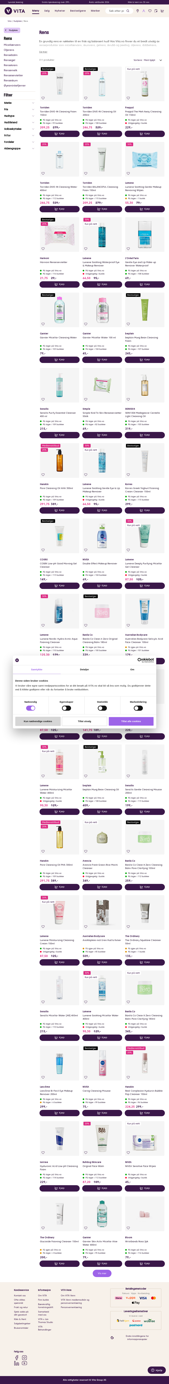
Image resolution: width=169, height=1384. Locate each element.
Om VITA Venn (68, 1295)
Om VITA (42, 1295)
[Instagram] (24, 1357)
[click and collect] (156, 11)
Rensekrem (11, 65)
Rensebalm (11, 55)
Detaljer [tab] (84, 669)
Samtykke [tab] (36, 669)
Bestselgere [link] (78, 11)
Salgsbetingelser (22, 1323)
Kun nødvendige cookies (38, 721)
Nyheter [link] (60, 11)
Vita (9, 21)
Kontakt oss (20, 1295)
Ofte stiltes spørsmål (19, 1301)
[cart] (162, 11)
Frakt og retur (21, 1307)
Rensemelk (10, 70)
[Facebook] (16, 1357)
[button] (127, 11)
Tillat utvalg (84, 721)
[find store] (138, 11)
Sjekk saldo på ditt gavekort (21, 1313)
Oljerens (9, 49)
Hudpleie (18, 21)
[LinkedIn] (16, 1363)
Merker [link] (95, 11)
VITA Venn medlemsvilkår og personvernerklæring (75, 1301)
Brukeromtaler (21, 1328)
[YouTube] (24, 1363)
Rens (26, 21)
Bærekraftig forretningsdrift (45, 1306)
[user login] (144, 11)
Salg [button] (47, 11)
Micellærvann (12, 44)
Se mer (43, 52)
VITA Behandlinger (44, 1328)
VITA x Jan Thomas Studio (45, 1321)
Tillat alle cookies (131, 721)
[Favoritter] (150, 11)
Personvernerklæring (71, 1307)
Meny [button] (35, 11)
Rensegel (9, 60)
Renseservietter (13, 75)
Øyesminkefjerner (15, 85)
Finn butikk (43, 1300)
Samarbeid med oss (43, 1313)
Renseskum (11, 80)
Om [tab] (132, 669)
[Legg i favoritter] (43, 98)
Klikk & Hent (20, 1319)
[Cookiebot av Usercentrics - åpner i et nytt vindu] (140, 660)
